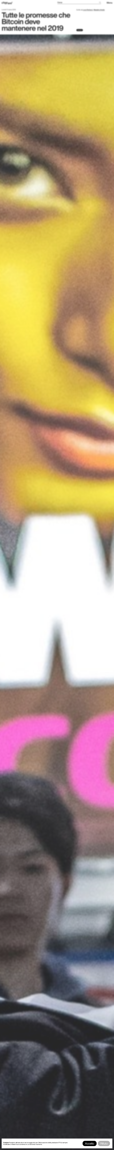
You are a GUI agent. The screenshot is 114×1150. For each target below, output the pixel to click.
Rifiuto (104, 1143)
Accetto (89, 1143)
